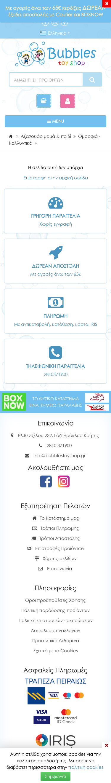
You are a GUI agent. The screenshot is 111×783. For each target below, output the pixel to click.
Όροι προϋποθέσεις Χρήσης (55, 600)
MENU (73, 121)
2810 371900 (59, 445)
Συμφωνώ (55, 776)
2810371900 (55, 374)
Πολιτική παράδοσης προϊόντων (55, 610)
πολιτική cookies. (86, 767)
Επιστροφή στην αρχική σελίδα (55, 177)
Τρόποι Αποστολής (55, 538)
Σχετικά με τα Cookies (55, 650)
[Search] (92, 80)
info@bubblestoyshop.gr (60, 455)
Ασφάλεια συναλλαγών (55, 630)
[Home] (10, 136)
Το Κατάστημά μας (55, 518)
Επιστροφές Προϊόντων (55, 548)
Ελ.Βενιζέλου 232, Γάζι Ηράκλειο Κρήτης (58, 435)
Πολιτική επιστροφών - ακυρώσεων (56, 620)
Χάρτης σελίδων (56, 558)
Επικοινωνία (59, 568)
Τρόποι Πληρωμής (55, 528)
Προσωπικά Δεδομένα (55, 640)
